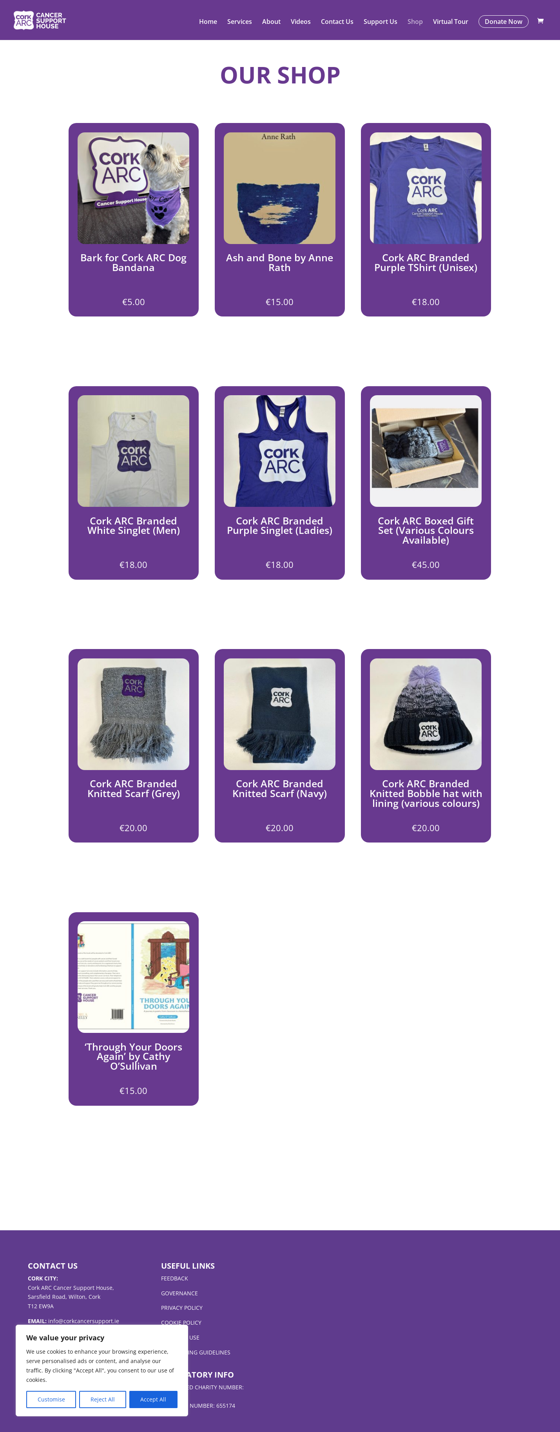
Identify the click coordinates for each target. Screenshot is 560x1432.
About (271, 22)
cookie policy (181, 1322)
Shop (415, 22)
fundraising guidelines (195, 1352)
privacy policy (182, 1307)
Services (239, 22)
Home (208, 22)
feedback (174, 1278)
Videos (301, 22)
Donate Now (503, 22)
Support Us (380, 22)
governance (179, 1293)
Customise (51, 1399)
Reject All (103, 1399)
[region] (102, 1370)
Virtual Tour (450, 22)
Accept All (153, 1399)
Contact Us (337, 22)
